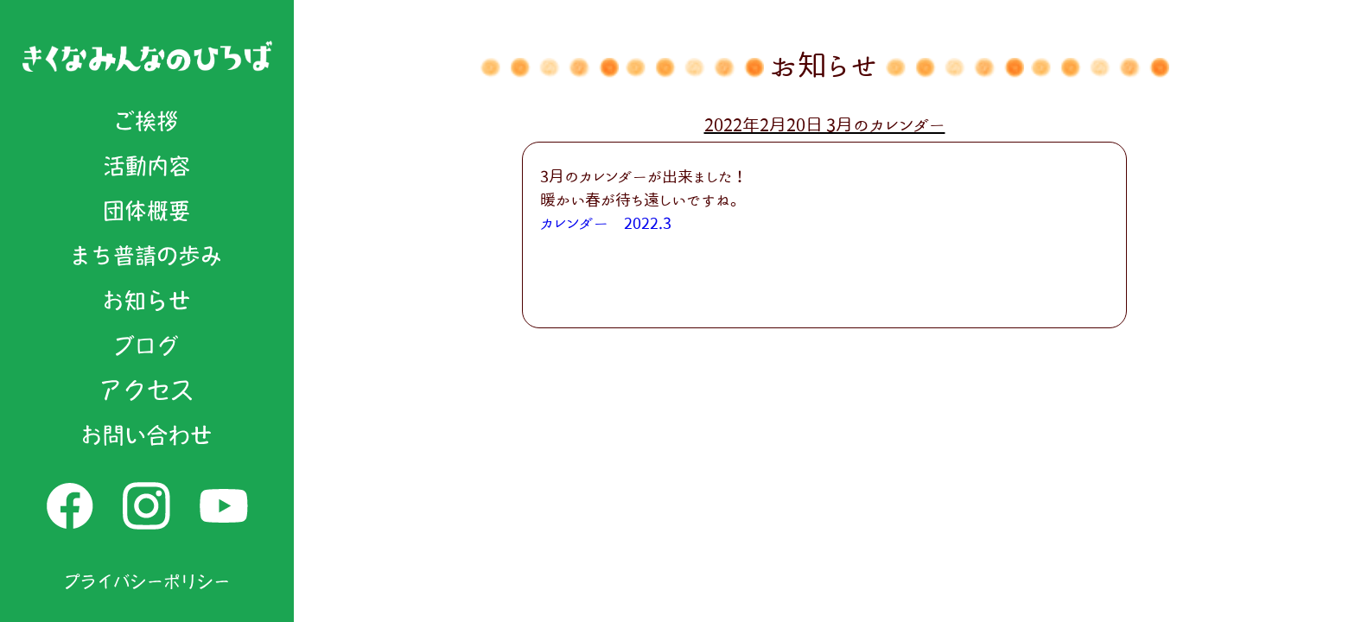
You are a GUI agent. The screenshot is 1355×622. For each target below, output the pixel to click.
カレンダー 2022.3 (605, 223)
